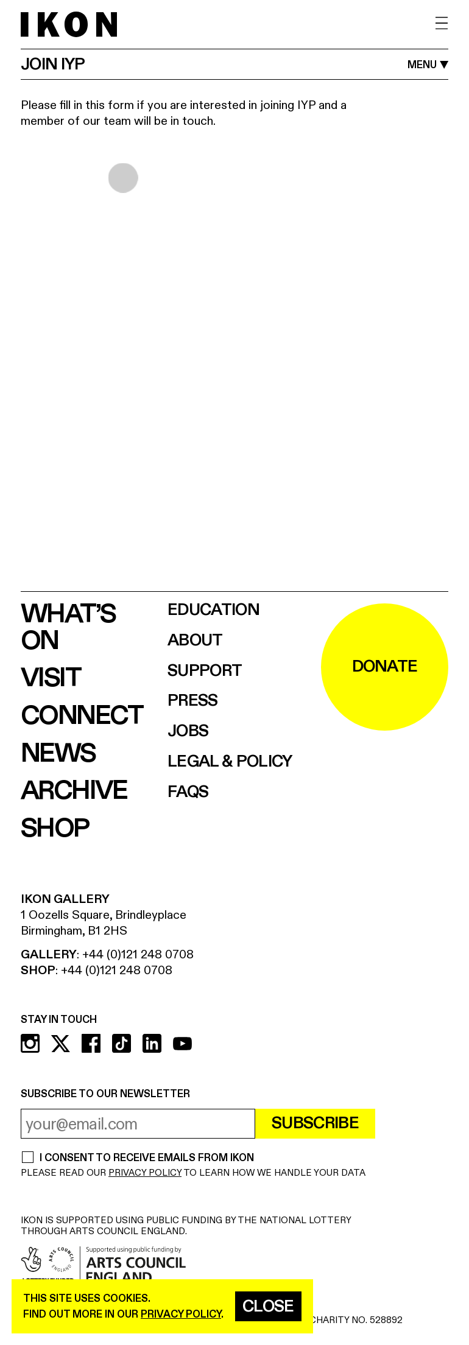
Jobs (188, 732)
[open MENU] (427, 64)
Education (213, 610)
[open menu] (442, 23)
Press (193, 701)
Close (268, 1306)
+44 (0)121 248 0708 (138, 954)
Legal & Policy (230, 762)
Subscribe (315, 1123)
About (195, 641)
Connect (82, 716)
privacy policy (181, 1314)
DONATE (385, 666)
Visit (50, 678)
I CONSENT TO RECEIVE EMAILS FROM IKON (146, 1158)
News (58, 753)
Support (205, 671)
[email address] (138, 1124)
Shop (55, 828)
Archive (74, 791)
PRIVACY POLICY (145, 1173)
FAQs (188, 792)
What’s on (68, 628)
